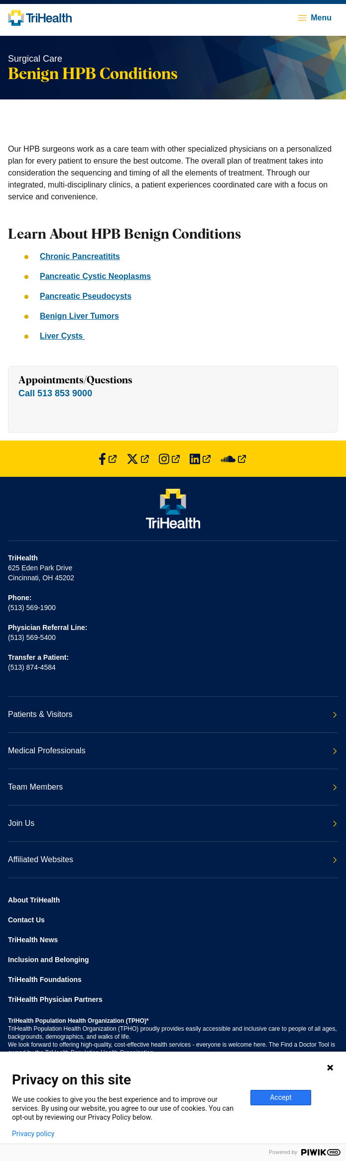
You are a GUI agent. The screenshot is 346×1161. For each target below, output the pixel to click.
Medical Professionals (172, 750)
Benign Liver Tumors (79, 316)
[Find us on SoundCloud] (233, 458)
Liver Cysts (62, 336)
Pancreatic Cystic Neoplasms (95, 276)
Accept (281, 1097)
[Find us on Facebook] (107, 458)
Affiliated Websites (172, 859)
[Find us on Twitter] (137, 458)
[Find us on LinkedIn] (200, 458)
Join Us (172, 823)
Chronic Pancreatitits (80, 256)
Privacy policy (33, 1134)
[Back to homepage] (40, 18)
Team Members (172, 787)
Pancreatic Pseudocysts (85, 296)
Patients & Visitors (172, 714)
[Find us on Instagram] (169, 458)
